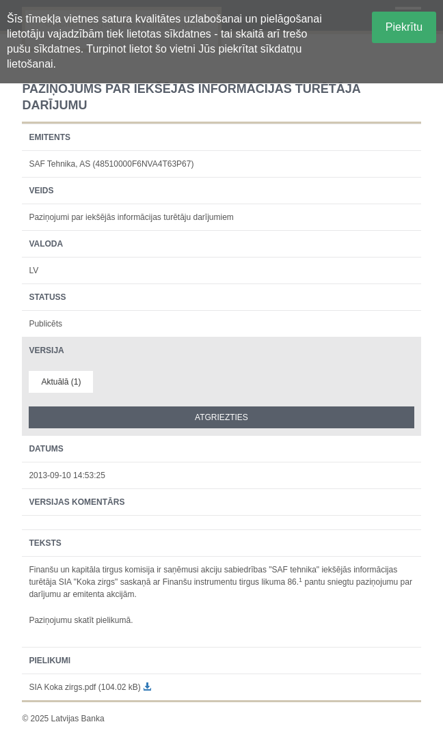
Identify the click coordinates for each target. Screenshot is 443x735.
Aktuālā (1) (61, 382)
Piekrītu (404, 27)
